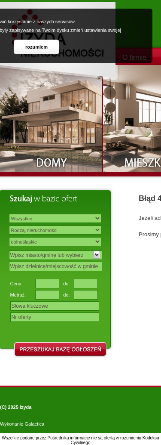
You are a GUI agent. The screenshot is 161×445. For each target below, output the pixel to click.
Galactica (34, 423)
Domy (51, 118)
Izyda (26, 407)
